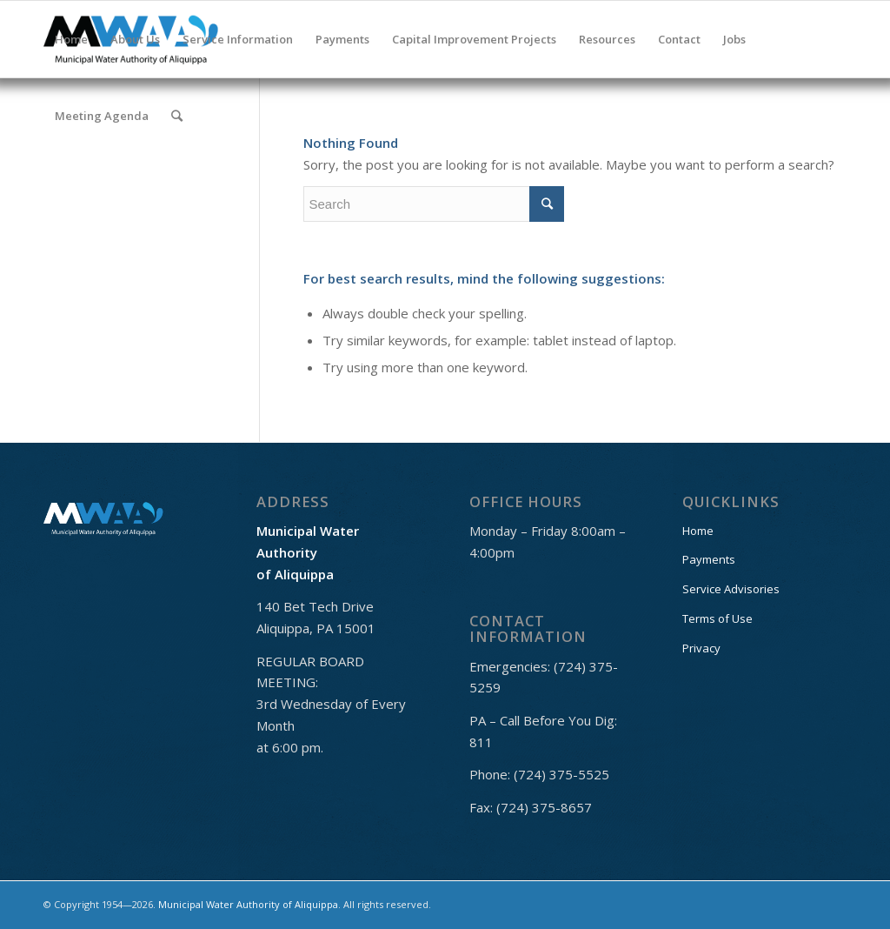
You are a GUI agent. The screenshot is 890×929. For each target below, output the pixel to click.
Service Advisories (731, 589)
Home (698, 530)
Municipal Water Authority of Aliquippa (248, 904)
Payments (708, 559)
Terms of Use (717, 618)
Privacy (701, 648)
